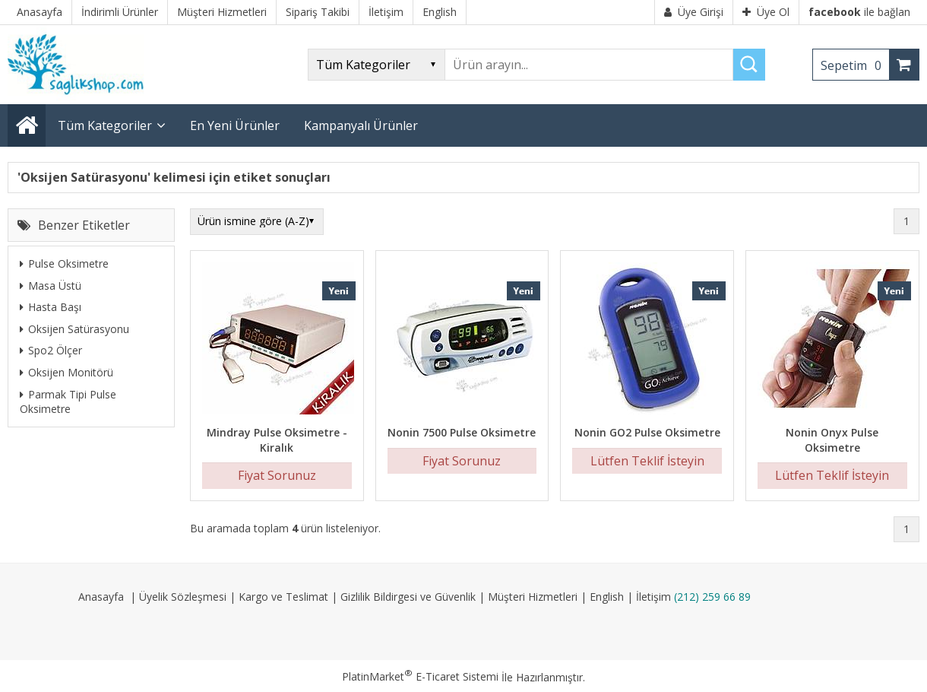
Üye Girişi (693, 12)
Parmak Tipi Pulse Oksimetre (68, 402)
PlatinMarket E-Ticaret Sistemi (420, 676)
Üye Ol (765, 12)
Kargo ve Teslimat (283, 596)
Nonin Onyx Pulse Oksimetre (832, 440)
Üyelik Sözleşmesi (182, 596)
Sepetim (855, 65)
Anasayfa (101, 596)
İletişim (653, 596)
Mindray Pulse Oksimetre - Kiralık (277, 440)
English (607, 596)
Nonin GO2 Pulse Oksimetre (647, 432)
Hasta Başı (50, 307)
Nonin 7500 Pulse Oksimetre (462, 432)
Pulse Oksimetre (64, 263)
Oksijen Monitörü (66, 372)
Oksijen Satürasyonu (74, 329)
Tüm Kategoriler (105, 125)
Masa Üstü (50, 285)
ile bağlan (859, 12)
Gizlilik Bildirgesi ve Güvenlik (408, 596)
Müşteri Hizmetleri (532, 596)
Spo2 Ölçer (51, 350)
